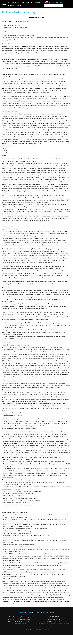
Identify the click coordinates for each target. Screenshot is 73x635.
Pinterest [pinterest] (49, 612)
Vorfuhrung (38, 2)
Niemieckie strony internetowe (31, 629)
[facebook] (50, 2)
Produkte (30, 2)
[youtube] (57, 2)
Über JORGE (21, 2)
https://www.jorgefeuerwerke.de (26, 35)
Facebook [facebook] (23, 612)
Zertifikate (11, 5)
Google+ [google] (32, 612)
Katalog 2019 (12, 2)
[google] (53, 2)
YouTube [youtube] (41, 612)
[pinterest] (61, 2)
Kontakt (19, 5)
